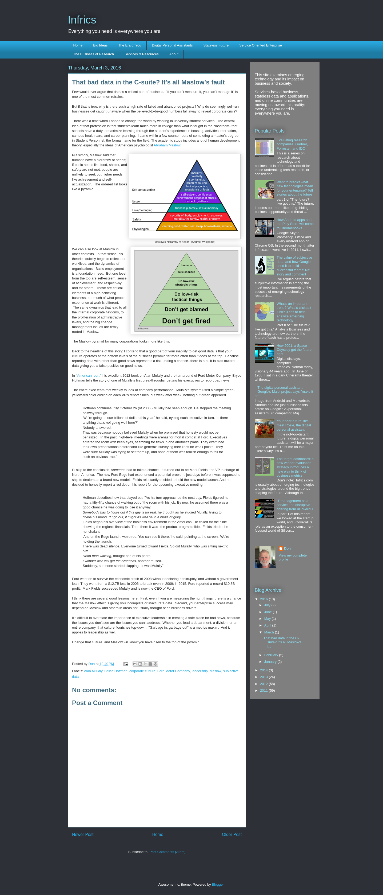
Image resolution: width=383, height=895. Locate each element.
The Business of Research (93, 54)
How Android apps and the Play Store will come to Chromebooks (295, 224)
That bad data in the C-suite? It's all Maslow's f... (282, 642)
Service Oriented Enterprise (260, 45)
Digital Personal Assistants (172, 45)
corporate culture (142, 671)
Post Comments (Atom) (167, 852)
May (268, 619)
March (269, 632)
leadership (200, 671)
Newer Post (83, 834)
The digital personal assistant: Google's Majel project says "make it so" (284, 392)
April (268, 625)
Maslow (215, 671)
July (268, 605)
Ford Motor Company (173, 671)
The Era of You (129, 45)
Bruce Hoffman (115, 671)
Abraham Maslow (167, 145)
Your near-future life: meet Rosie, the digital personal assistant (294, 425)
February (271, 655)
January (271, 662)
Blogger (218, 884)
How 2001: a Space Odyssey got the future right (294, 350)
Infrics (82, 20)
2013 (264, 677)
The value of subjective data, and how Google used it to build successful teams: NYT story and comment (294, 265)
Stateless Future (216, 45)
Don (91, 664)
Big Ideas (100, 45)
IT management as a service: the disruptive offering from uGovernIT (295, 505)
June (268, 612)
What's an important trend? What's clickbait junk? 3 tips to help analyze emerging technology (294, 312)
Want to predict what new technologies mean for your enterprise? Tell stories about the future (295, 188)
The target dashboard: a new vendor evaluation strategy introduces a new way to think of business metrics (295, 467)
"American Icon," (88, 375)
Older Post (232, 834)
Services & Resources (142, 54)
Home (78, 45)
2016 (264, 599)
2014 (264, 670)
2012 (264, 684)
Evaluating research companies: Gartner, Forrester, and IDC (292, 144)
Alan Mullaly (93, 671)
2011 (264, 690)
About (173, 54)
